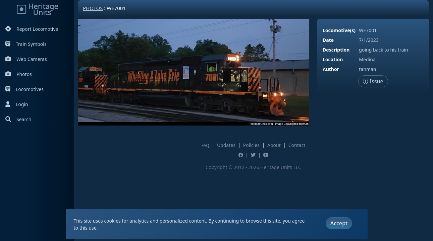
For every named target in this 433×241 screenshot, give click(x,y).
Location (333, 59)
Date (328, 40)
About (274, 145)
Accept (338, 223)
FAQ (205, 145)
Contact (297, 145)
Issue (373, 81)
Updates (226, 145)
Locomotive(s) (339, 30)
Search (18, 119)
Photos (18, 74)
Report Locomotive (31, 29)
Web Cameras (26, 59)
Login (16, 104)
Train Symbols (26, 44)
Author (331, 69)
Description (336, 50)
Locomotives (24, 89)
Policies (251, 145)
